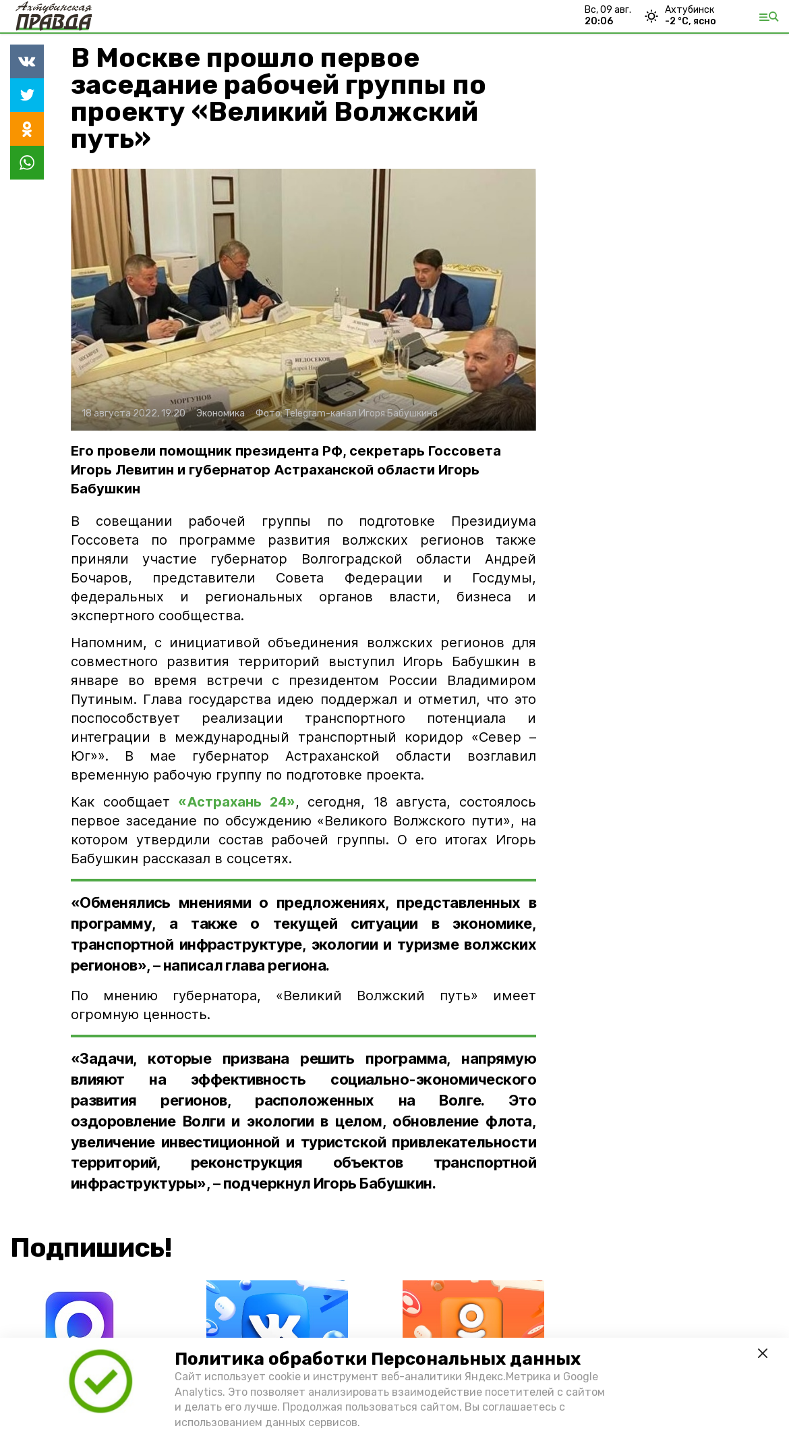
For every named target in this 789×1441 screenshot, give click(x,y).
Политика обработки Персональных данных (378, 1359)
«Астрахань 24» (236, 802)
